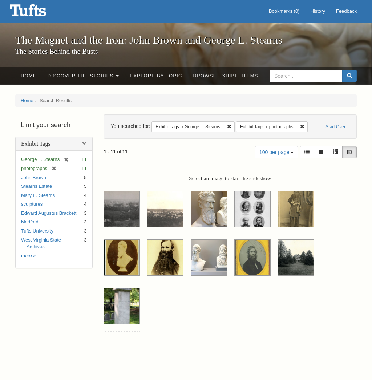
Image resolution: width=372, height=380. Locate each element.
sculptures (32, 204)
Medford (30, 222)
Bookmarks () (284, 11)
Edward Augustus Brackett (48, 213)
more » (28, 255)
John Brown (33, 177)
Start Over (335, 126)
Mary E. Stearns (38, 195)
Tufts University (37, 231)
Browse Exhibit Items (225, 75)
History (317, 11)
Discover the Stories (83, 75)
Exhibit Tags (35, 144)
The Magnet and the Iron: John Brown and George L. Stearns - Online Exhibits (37, 13)
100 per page (276, 152)
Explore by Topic (156, 75)
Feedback (346, 11)
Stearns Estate (36, 186)
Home (29, 75)
